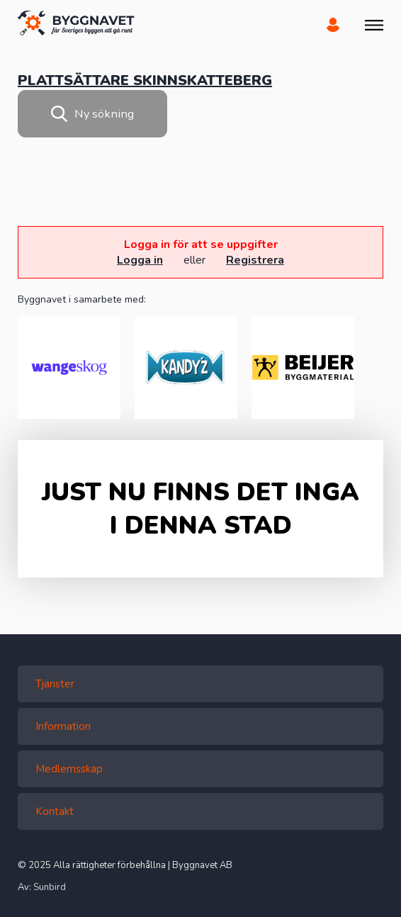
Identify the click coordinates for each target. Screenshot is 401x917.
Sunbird (49, 887)
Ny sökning (92, 114)
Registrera (255, 260)
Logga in (140, 260)
